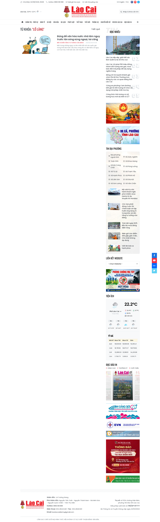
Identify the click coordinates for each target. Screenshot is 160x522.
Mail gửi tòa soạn (73, 2)
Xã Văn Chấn (129, 183)
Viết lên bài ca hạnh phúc (128, 247)
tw (154, 270)
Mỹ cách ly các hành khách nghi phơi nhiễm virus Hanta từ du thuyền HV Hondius (129, 194)
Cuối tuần (135, 368)
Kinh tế (42, 22)
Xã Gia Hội (128, 179)
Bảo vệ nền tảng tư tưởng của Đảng (70, 43)
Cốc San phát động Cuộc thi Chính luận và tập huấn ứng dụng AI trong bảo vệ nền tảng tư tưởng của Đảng (129, 211)
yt (135, 2)
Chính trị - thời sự (31, 22)
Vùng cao (112, 368)
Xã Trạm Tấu (129, 171)
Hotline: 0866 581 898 (54, 2)
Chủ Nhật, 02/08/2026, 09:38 (32, 2)
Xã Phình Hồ (129, 175)
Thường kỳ (123, 368)
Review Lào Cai (117, 22)
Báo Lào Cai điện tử (80, 11)
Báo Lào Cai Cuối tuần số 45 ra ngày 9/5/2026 (122, 393)
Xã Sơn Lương (115, 183)
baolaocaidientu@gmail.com (63, 512)
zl (138, 2)
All (138, 22)
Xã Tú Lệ (112, 171)
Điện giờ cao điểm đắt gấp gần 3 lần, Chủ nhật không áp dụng (129, 236)
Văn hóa (56, 22)
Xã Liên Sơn (114, 179)
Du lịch (63, 22)
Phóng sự (95, 22)
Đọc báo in (128, 22)
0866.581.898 (58, 506)
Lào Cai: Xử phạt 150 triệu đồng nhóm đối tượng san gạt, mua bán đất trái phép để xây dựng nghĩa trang (119, 67)
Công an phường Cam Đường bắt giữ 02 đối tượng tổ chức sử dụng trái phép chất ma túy (119, 87)
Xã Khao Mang (130, 161)
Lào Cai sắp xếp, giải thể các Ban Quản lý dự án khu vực (118, 58)
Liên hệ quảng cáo (90, 2)
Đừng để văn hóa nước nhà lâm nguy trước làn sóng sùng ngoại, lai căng (78, 38)
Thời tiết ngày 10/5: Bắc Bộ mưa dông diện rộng (130, 225)
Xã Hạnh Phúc (115, 175)
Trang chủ (22, 22)
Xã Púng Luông (130, 166)
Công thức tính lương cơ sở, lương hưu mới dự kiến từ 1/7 (117, 95)
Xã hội (49, 22)
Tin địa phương (113, 148)
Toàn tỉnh (113, 161)
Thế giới (87, 22)
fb (132, 2)
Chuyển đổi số (105, 22)
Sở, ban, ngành (130, 157)
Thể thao (80, 22)
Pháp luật (71, 22)
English (121, 2)
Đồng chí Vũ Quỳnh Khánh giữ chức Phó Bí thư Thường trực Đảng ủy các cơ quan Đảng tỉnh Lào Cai (119, 78)
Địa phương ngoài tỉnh (114, 156)
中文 (127, 2)
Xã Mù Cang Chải (114, 166)
